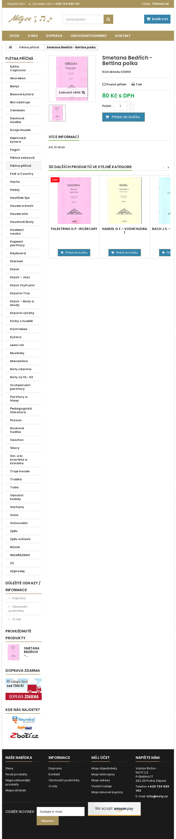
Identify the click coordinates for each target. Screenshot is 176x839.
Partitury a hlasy (19, 399)
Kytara (15, 337)
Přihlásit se (160, 4)
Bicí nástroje (20, 102)
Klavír (14, 269)
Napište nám (16, 4)
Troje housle (20, 471)
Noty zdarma (20, 369)
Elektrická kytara (18, 140)
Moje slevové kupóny (107, 792)
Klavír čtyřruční (22, 285)
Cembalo (17, 110)
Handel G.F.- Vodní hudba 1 (124, 230)
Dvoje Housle (20, 130)
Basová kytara (22, 94)
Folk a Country (21, 174)
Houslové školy (22, 222)
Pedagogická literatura (21, 410)
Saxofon (17, 440)
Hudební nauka (17, 232)
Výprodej (17, 571)
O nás (33, 35)
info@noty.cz (157, 796)
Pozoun (16, 420)
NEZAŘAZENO (20, 555)
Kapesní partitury (17, 243)
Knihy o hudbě (21, 321)
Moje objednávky (104, 768)
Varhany (17, 507)
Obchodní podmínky (89, 35)
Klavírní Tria (20, 293)
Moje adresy (100, 780)
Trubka (16, 479)
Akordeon (18, 78)
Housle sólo (19, 214)
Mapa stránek (16, 790)
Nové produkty (16, 774)
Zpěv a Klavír (20, 539)
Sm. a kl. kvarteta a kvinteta (18, 459)
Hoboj (14, 190)
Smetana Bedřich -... (31, 652)
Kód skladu (111, 72)
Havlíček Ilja (20, 198)
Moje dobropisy (103, 774)
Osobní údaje (101, 786)
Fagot (15, 150)
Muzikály (17, 353)
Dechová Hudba (17, 120)
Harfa (15, 182)
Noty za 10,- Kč (21, 377)
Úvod (14, 35)
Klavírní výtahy (22, 313)
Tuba (14, 487)
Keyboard (18, 253)
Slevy (9, 768)
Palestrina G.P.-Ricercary (74, 229)
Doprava (54, 35)
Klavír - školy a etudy (22, 303)
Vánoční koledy (16, 497)
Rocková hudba (17, 430)
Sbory (14, 448)
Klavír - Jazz (20, 277)
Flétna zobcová (22, 158)
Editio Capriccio (18, 68)
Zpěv (14, 531)
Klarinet (16, 261)
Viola (14, 515)
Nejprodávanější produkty (18, 782)
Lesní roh (17, 345)
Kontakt (123, 35)
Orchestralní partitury (20, 387)
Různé (15, 547)
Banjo (14, 86)
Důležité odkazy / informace (23, 586)
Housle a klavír (22, 206)
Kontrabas (18, 329)
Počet (106, 106)
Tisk (139, 84)
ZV (12, 563)
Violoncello (19, 523)
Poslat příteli (116, 84)
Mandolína (19, 361)
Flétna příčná (20, 166)
